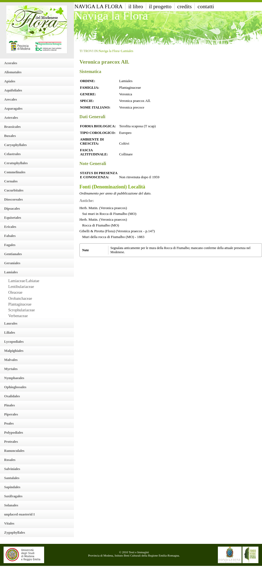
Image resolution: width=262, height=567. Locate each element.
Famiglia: (89, 88)
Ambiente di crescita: (92, 141)
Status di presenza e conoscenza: (98, 175)
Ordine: (87, 81)
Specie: (87, 101)
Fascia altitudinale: (94, 152)
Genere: (88, 94)
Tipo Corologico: (98, 133)
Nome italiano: (95, 107)
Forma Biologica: (98, 126)
